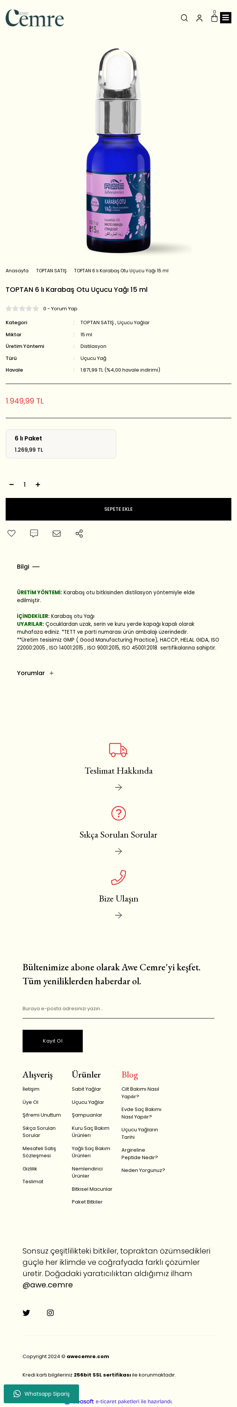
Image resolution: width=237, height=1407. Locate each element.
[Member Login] (199, 17)
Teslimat (33, 1181)
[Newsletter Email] (118, 1009)
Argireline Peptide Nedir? (140, 1153)
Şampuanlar (87, 1115)
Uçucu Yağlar (133, 322)
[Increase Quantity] (37, 484)
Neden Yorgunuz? (143, 1170)
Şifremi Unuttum (42, 1115)
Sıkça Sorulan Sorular (39, 1132)
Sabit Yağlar (86, 1089)
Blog (130, 1074)
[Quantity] (24, 484)
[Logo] (35, 18)
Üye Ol (30, 1102)
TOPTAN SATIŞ (97, 322)
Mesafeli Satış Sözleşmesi (39, 1152)
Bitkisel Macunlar (92, 1189)
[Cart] (214, 17)
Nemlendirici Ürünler (87, 1172)
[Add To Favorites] (11, 533)
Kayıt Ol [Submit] (52, 1040)
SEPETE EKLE (118, 509)
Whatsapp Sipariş (42, 1394)
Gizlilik (30, 1168)
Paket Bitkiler (87, 1201)
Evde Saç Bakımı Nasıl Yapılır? (141, 1113)
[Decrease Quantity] (11, 484)
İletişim (31, 1089)
